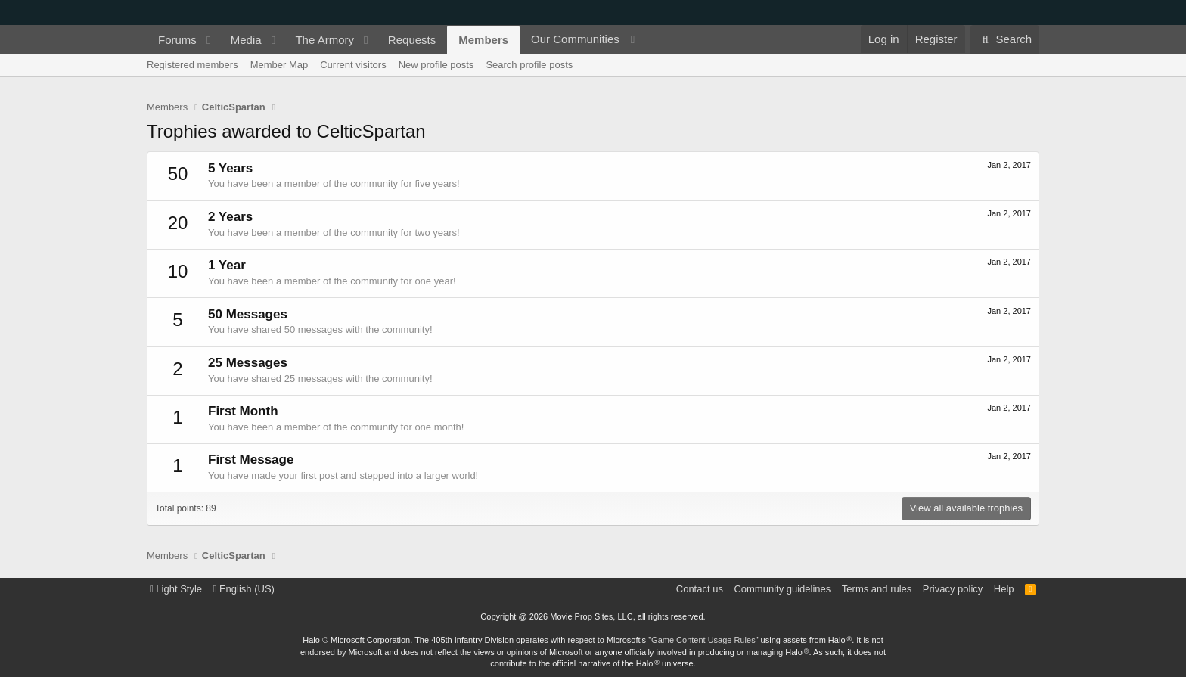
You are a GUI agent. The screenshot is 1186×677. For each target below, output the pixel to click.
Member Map (279, 64)
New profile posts (436, 64)
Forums (177, 39)
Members (483, 39)
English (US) (244, 589)
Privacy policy (953, 589)
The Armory (324, 39)
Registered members (192, 64)
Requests (412, 39)
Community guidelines (782, 589)
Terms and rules (876, 589)
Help (1004, 589)
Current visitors (353, 64)
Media (246, 39)
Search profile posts (529, 64)
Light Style (176, 589)
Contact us (699, 589)
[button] (208, 40)
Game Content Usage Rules (703, 639)
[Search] (1004, 39)
